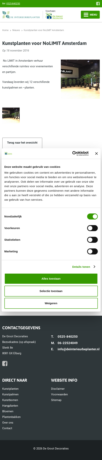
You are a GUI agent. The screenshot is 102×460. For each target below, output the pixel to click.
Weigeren (51, 303)
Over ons (7, 422)
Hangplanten (10, 405)
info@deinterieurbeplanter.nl (79, 349)
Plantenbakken (11, 417)
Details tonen (81, 266)
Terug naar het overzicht (22, 142)
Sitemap (56, 400)
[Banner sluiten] (96, 153)
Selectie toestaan (51, 291)
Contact (7, 428)
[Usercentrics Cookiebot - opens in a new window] (72, 153)
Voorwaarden (59, 394)
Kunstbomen (10, 400)
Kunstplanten (10, 388)
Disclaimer (58, 388)
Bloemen (7, 411)
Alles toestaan (51, 278)
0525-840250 (13, 3)
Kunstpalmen (10, 394)
